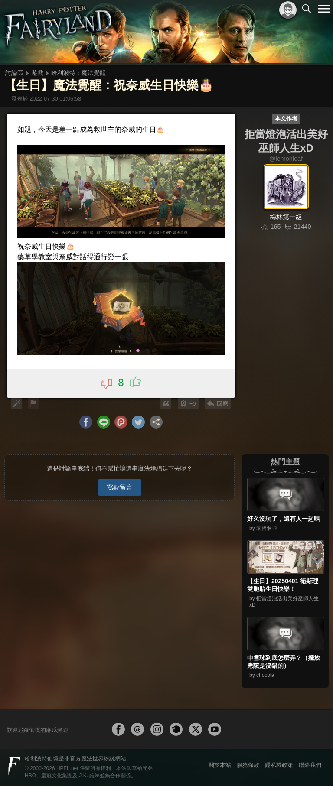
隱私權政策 (279, 765)
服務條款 (248, 765)
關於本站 (220, 765)
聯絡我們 (310, 765)
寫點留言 (120, 487)
